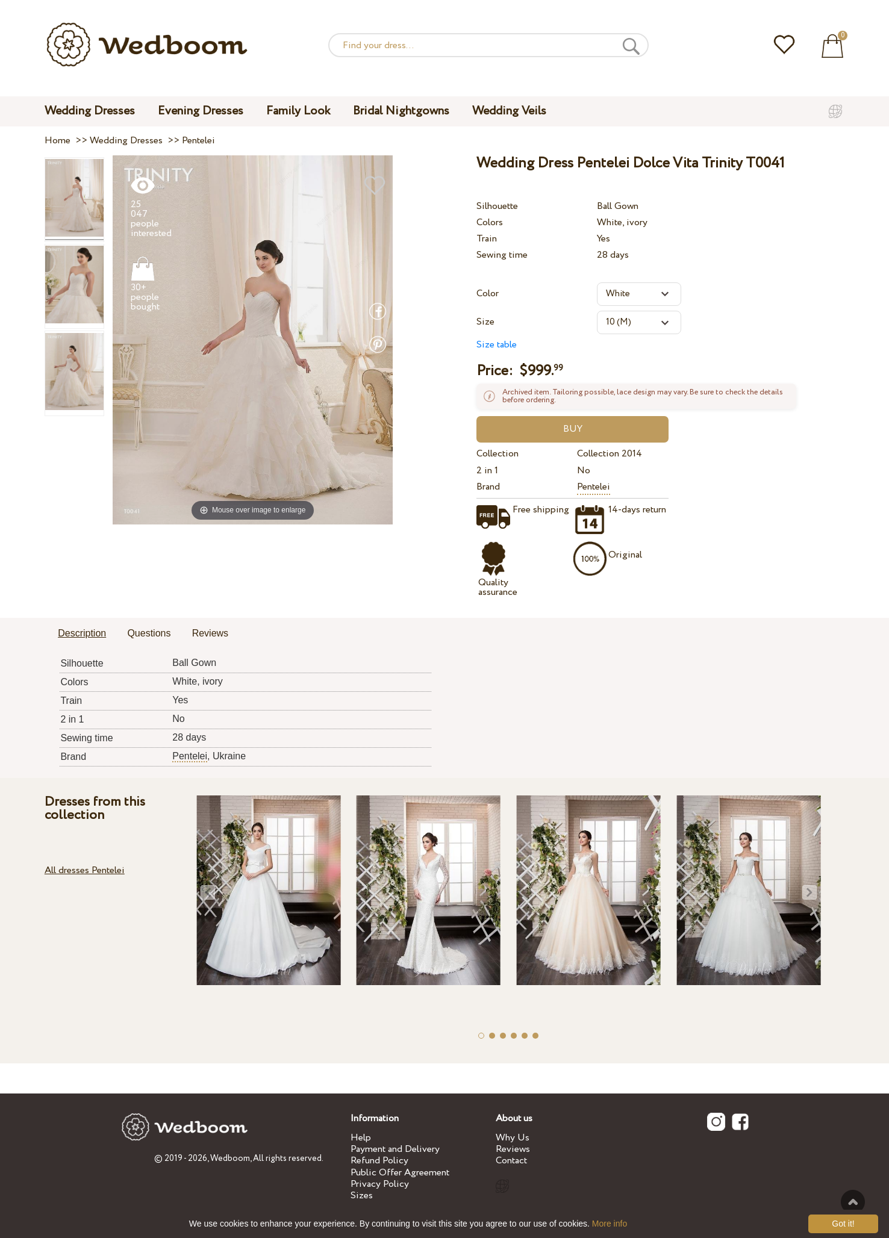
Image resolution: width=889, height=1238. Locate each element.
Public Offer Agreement (400, 1173)
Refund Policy (379, 1161)
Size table (496, 345)
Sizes (362, 1195)
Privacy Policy (380, 1184)
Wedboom (230, 1158)
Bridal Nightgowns (401, 111)
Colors (489, 222)
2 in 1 (487, 470)
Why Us (512, 1138)
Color (487, 293)
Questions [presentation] (148, 633)
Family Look (298, 111)
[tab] (82, 634)
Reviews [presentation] (210, 633)
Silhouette (497, 206)
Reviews (513, 1149)
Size (485, 322)
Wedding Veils (509, 111)
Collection (497, 453)
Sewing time (502, 255)
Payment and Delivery (395, 1149)
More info (609, 1223)
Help (361, 1138)
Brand (488, 487)
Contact (511, 1161)
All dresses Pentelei (85, 870)
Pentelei (593, 487)
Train (486, 238)
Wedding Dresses (90, 111)
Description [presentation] (82, 633)
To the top (853, 1202)
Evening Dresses (200, 111)
